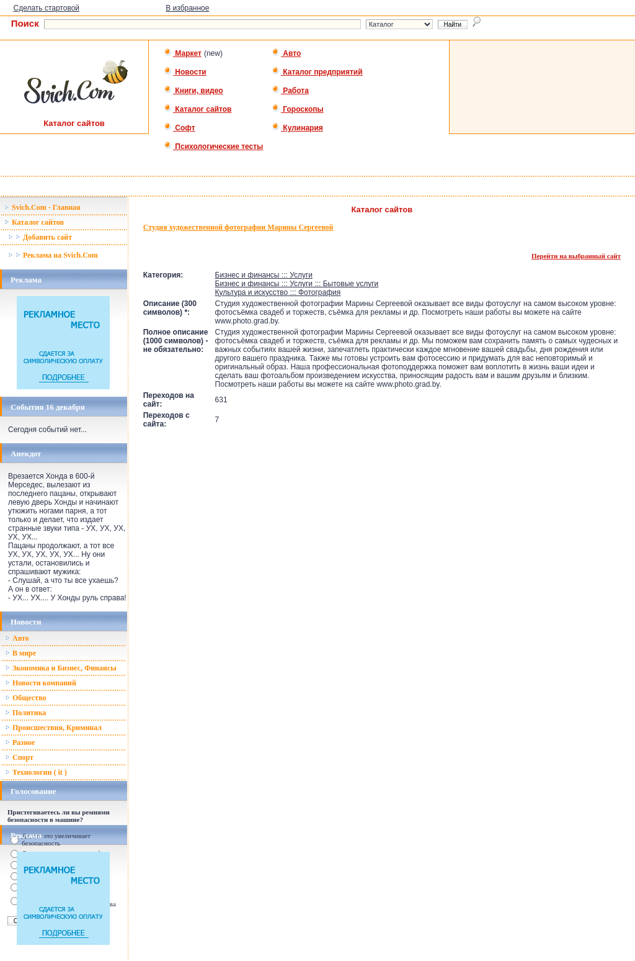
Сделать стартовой (46, 8)
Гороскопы (298, 109)
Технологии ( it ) (36, 772)
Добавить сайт (40, 237)
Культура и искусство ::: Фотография (278, 292)
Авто (286, 53)
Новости (185, 72)
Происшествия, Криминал (53, 727)
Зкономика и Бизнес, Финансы (61, 668)
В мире (20, 653)
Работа (290, 90)
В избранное (187, 8)
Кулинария (297, 128)
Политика (25, 712)
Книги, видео (193, 90)
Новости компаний (40, 683)
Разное (20, 742)
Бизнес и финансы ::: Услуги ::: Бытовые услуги (297, 283)
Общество (26, 697)
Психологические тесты (213, 146)
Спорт (19, 757)
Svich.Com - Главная (42, 207)
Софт (179, 128)
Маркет (183, 53)
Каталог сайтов (197, 109)
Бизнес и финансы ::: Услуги (264, 275)
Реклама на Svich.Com (53, 255)
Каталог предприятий (317, 72)
